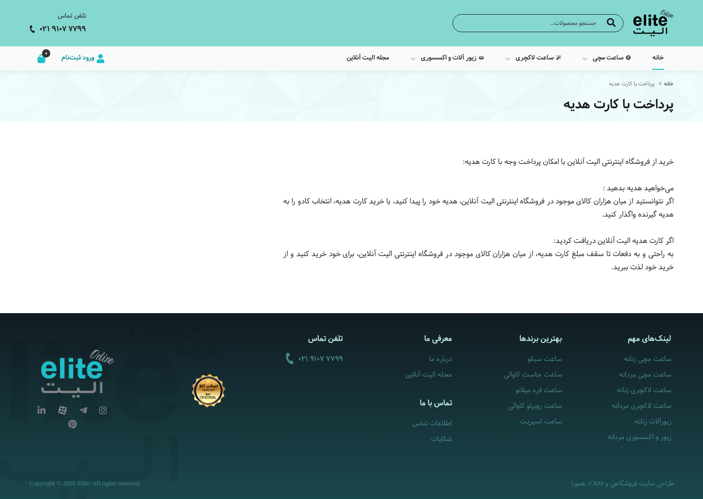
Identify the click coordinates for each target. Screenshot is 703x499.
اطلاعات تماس (432, 423)
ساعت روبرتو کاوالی (535, 406)
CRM (596, 483)
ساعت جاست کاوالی (533, 374)
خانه (669, 84)
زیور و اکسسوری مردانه (639, 437)
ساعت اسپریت (541, 421)
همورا (578, 484)
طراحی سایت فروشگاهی (642, 484)
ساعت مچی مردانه (645, 374)
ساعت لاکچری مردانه (641, 406)
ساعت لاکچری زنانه (644, 390)
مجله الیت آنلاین (428, 374)
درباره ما (440, 359)
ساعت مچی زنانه (647, 359)
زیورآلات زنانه (653, 421)
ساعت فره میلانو (539, 390)
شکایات (441, 439)
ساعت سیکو (545, 359)
